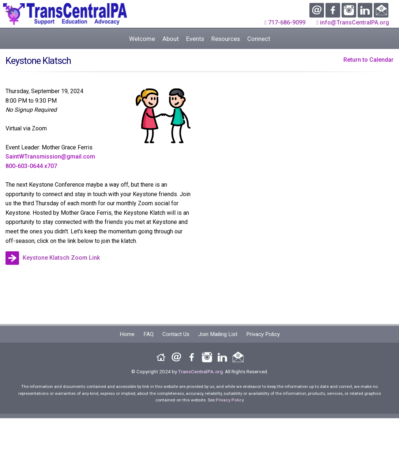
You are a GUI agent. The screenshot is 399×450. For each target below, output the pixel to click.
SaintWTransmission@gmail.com (50, 156)
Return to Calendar (368, 59)
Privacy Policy (263, 334)
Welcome (142, 38)
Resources (225, 38)
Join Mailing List (217, 334)
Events (195, 38)
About (170, 38)
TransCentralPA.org (200, 371)
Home (127, 334)
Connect (258, 38)
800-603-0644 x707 (31, 166)
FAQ (148, 334)
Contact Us (175, 334)
